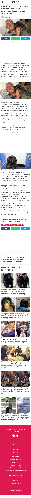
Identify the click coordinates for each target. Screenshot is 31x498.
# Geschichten (19, 224)
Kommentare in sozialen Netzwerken (15, 470)
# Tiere (4, 224)
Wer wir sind (15, 447)
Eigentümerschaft (15, 468)
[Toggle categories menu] (2, 2)
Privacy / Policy (15, 480)
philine (8, 16)
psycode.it (15, 452)
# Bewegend (10, 224)
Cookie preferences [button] (15, 483)
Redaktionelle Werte (15, 465)
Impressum (15, 478)
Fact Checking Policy (15, 459)
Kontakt (15, 450)
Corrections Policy (15, 462)
